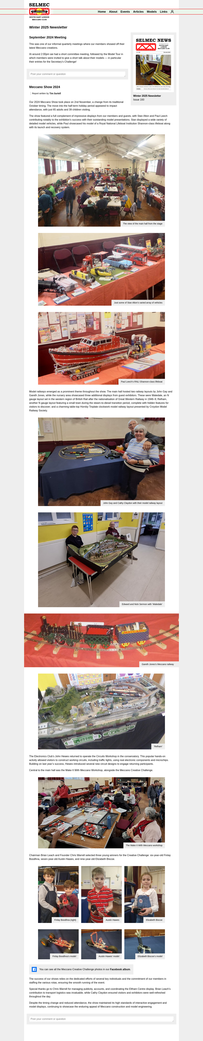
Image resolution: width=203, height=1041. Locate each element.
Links (163, 11)
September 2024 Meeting (47, 37)
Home (102, 11)
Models (152, 11)
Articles (138, 11)
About (113, 11)
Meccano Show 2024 (44, 87)
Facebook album (120, 969)
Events (125, 11)
